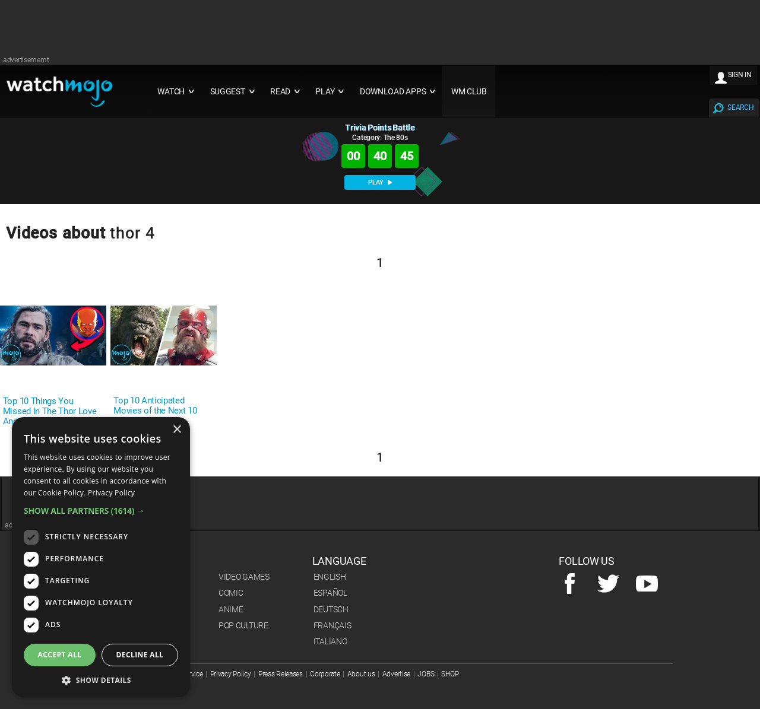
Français (333, 625)
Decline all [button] (140, 655)
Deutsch (331, 609)
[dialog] (101, 557)
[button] (101, 510)
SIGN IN (740, 75)
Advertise (396, 674)
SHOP (449, 674)
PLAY (380, 182)
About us (361, 674)
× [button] (176, 429)
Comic (230, 592)
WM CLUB (469, 92)
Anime (230, 609)
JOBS (425, 674)
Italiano (330, 641)
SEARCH (740, 107)
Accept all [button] (60, 655)
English (330, 576)
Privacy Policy (230, 674)
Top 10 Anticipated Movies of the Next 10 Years (155, 411)
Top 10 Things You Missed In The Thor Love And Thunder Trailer (50, 411)
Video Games (244, 576)
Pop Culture (243, 625)
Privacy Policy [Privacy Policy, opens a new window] (111, 493)
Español (330, 592)
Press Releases (280, 674)
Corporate (325, 674)
